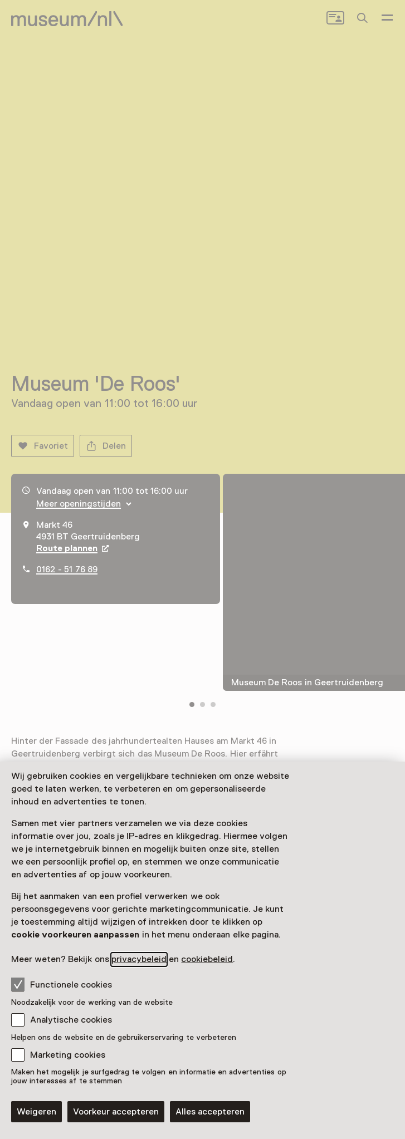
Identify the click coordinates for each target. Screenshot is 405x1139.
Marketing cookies (67, 1055)
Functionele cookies (61, 984)
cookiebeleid (207, 959)
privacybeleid (139, 959)
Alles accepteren (210, 1112)
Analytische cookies (71, 1020)
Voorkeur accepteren (116, 1112)
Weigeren (36, 1112)
